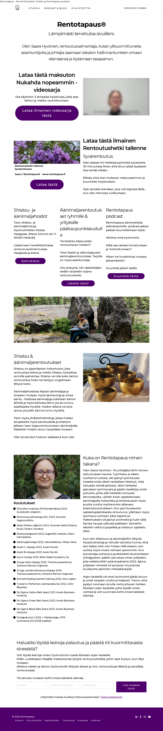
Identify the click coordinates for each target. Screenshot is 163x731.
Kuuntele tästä (126, 276)
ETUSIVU (34, 8)
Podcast (96, 720)
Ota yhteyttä (34, 720)
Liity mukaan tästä (131, 687)
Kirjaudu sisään (135, 8)
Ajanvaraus (30, 261)
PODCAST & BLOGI (55, 8)
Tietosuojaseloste (111, 697)
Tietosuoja (68, 720)
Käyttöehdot (52, 720)
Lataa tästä (47, 184)
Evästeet (83, 720)
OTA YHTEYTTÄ (80, 8)
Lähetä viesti (78, 283)
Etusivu (19, 720)
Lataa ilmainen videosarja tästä (47, 113)
